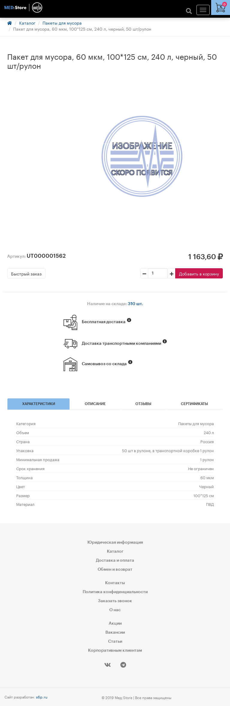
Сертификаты (194, 404)
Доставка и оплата (115, 560)
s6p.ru (41, 696)
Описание (95, 404)
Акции (115, 623)
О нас (115, 610)
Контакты (115, 583)
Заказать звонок (115, 601)
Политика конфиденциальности (115, 592)
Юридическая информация (115, 542)
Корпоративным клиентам (115, 650)
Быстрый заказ (26, 273)
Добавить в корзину (199, 273)
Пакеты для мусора (62, 22)
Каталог (27, 22)
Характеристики (38, 404)
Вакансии (115, 632)
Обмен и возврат (115, 569)
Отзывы (143, 404)
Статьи (115, 641)
